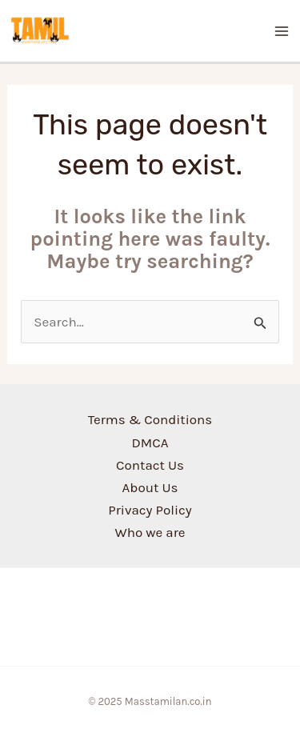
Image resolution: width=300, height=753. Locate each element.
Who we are (149, 532)
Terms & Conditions (150, 419)
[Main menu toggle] (282, 31)
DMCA (150, 443)
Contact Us (150, 465)
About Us (150, 487)
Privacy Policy (149, 510)
